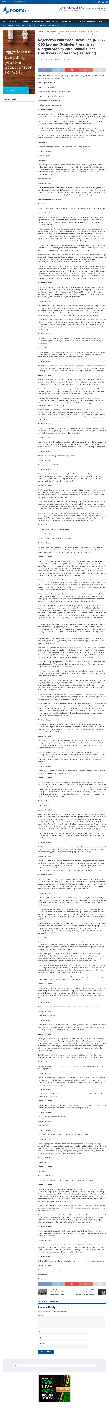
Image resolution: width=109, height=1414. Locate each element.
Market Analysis (52, 21)
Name (40, 1331)
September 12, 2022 (47, 59)
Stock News (25, 21)
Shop (101, 21)
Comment (41, 1315)
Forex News (13, 21)
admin (58, 59)
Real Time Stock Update (87, 21)
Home (4, 21)
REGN (70, 75)
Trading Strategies (68, 21)
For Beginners (37, 21)
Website (41, 1343)
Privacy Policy (6, 2)
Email (40, 1337)
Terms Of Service (19, 2)
